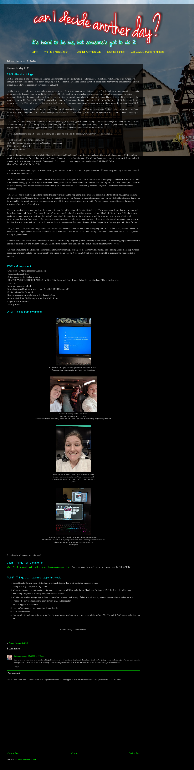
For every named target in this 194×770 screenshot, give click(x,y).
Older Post (134, 753)
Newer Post (13, 753)
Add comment (14, 673)
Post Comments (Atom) (26, 759)
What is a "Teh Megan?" (57, 51)
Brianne (17, 656)
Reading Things (115, 51)
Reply (16, 666)
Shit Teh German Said (89, 51)
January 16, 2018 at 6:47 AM (33, 656)
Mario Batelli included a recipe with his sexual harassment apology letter (38, 567)
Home (34, 51)
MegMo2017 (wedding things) (147, 51)
